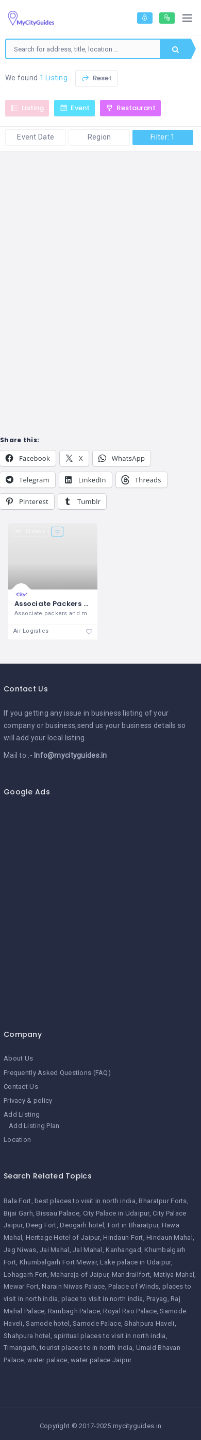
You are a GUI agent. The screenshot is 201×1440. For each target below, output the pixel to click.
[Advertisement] (96, 907)
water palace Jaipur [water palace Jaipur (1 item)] (101, 1360)
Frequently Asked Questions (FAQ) (57, 1073)
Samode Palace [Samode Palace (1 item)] (97, 1323)
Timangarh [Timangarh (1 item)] (20, 1347)
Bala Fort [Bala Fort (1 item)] (17, 1201)
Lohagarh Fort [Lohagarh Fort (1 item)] (25, 1274)
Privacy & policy (28, 1100)
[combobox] (83, 49)
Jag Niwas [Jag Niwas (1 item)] (20, 1250)
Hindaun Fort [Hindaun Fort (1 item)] (123, 1237)
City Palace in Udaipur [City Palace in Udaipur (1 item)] (116, 1213)
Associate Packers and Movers (70, 604)
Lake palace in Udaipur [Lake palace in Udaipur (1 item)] (135, 1262)
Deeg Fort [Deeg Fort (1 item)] (41, 1225)
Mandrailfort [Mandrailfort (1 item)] (131, 1274)
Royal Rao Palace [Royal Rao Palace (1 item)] (129, 1311)
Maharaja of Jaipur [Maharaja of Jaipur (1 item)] (79, 1274)
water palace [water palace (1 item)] (47, 1360)
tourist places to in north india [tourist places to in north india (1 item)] (86, 1347)
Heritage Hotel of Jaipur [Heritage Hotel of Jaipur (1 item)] (63, 1237)
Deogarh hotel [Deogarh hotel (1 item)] (82, 1225)
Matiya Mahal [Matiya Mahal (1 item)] (174, 1274)
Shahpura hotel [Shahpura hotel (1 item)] (27, 1336)
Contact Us (21, 1086)
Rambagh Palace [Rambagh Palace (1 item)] (74, 1311)
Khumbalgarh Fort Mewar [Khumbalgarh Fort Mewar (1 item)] (58, 1262)
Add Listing (22, 1114)
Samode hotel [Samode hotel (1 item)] (47, 1323)
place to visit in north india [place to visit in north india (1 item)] (102, 1299)
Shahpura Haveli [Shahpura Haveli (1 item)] (149, 1323)
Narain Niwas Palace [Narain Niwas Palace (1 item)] (73, 1286)
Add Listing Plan (34, 1126)
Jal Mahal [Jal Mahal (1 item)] (88, 1250)
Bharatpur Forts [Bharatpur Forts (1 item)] (163, 1201)
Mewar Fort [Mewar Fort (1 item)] (21, 1286)
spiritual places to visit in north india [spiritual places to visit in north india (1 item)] (109, 1336)
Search (175, 49)
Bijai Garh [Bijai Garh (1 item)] (18, 1213)
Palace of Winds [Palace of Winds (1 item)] (133, 1286)
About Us (18, 1058)
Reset (96, 78)
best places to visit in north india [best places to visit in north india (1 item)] (85, 1201)
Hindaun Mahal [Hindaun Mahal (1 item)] (169, 1237)
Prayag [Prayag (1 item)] (156, 1299)
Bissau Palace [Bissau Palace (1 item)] (57, 1213)
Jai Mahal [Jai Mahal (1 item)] (55, 1250)
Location (17, 1139)
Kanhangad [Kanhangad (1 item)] (123, 1250)
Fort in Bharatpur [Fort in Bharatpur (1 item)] (133, 1225)
